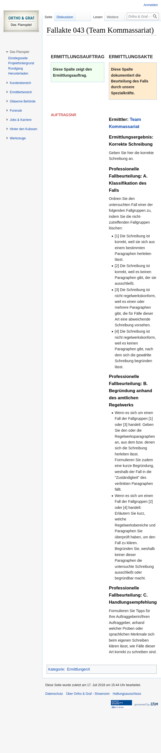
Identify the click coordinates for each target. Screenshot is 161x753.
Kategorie (56, 669)
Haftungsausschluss (127, 694)
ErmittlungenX (78, 669)
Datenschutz (54, 694)
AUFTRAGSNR (63, 115)
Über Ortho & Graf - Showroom (88, 694)
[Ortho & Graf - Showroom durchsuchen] (143, 16)
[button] (19, 52)
